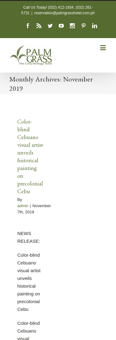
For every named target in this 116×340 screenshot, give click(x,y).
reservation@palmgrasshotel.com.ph (64, 13)
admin (22, 205)
